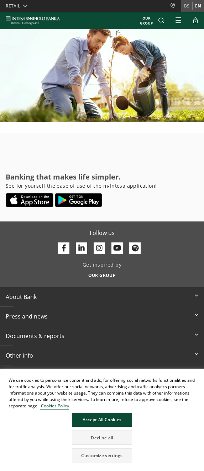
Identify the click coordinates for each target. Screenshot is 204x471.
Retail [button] (13, 6)
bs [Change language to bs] (186, 6)
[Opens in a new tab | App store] (30, 200)
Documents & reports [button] (35, 336)
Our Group (146, 21)
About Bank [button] (21, 297)
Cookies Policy (54, 406)
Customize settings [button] (101, 456)
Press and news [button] (27, 316)
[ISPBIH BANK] (35, 20)
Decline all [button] (102, 438)
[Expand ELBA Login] (195, 20)
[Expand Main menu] (178, 20)
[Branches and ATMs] (175, 6)
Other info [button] (19, 355)
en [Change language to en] (198, 6)
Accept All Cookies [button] (102, 420)
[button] (161, 20)
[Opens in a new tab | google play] (78, 200)
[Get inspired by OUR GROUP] (102, 273)
